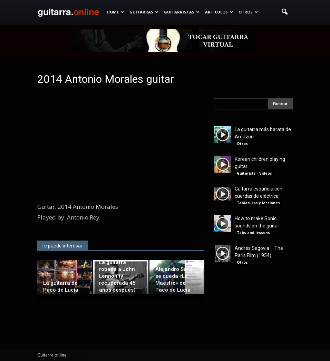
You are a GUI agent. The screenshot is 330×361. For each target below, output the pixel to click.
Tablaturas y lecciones (258, 203)
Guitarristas (182, 11)
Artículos (219, 11)
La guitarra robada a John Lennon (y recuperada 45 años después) (117, 276)
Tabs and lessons (253, 232)
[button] (284, 12)
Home (115, 11)
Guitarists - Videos (254, 173)
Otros (248, 11)
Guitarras (143, 11)
